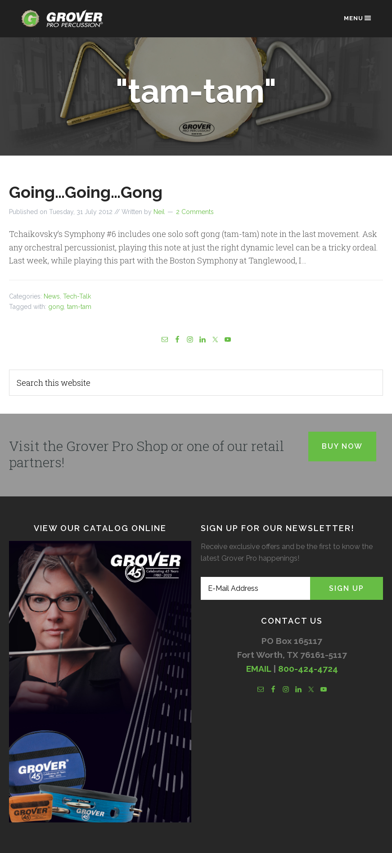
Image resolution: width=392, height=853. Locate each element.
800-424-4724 (308, 669)
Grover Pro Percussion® (65, 23)
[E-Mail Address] (255, 588)
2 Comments (195, 211)
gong (56, 306)
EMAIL (258, 669)
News (52, 296)
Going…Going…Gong (85, 192)
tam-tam (79, 306)
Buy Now (342, 446)
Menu (358, 17)
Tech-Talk (77, 296)
